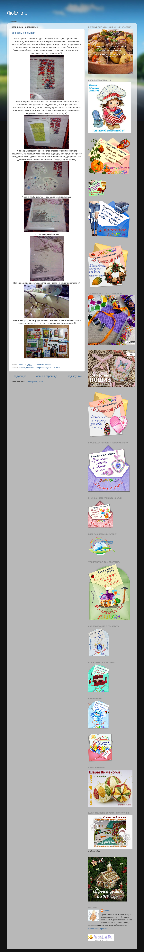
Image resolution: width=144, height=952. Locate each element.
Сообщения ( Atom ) (35, 382)
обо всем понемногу (23, 32)
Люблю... (17, 13)
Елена (106, 911)
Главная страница (46, 376)
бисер (22, 368)
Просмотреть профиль (98, 929)
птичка (57, 368)
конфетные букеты (44, 368)
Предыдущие (74, 376)
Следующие (19, 376)
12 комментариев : (44, 365)
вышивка (30, 368)
